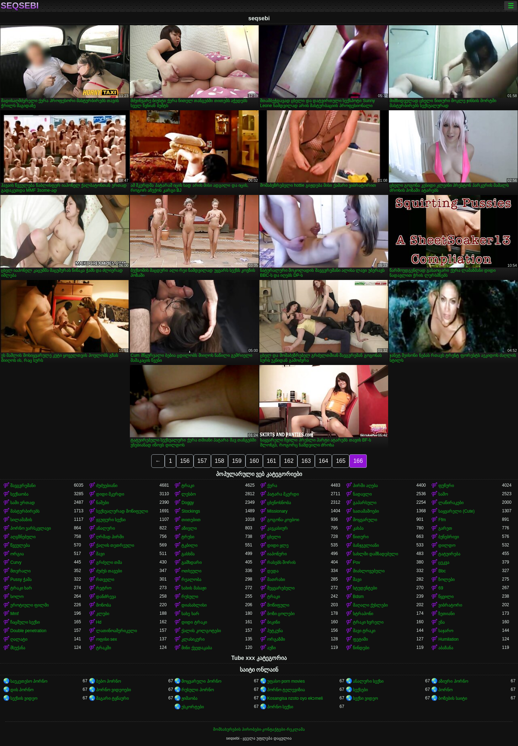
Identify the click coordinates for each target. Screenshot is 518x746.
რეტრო (103, 588)
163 (306, 461)
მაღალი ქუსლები (370, 605)
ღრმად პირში (110, 536)
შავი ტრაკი (364, 630)
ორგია (17, 553)
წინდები (361, 647)
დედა (273, 570)
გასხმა (188, 553)
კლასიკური (193, 639)
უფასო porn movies (286, 681)
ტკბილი (189, 545)
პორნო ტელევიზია (286, 689)
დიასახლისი (194, 605)
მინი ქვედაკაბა (196, 647)
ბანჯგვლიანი (366, 545)
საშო (443, 494)
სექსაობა (19, 494)
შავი (100, 553)
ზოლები (446, 579)
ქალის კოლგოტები (201, 630)
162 (289, 461)
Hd (98, 622)
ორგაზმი (276, 639)
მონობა (103, 605)
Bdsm (358, 596)
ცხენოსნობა (279, 502)
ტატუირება (449, 553)
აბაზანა (445, 647)
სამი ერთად (22, 502)
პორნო (445, 689)
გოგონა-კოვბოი (283, 519)
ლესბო (188, 494)
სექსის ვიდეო (23, 698)
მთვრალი (20, 570)
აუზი (271, 647)
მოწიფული (278, 605)
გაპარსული (364, 502)
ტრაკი (187, 485)
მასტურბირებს (24, 511)
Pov (356, 562)
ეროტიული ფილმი (29, 605)
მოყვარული (365, 519)
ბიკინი (273, 622)
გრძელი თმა (109, 562)
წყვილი (446, 596)
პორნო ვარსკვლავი (30, 528)
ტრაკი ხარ (21, 588)
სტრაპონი (363, 613)
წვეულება (20, 545)
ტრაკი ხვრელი (368, 622)
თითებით (191, 519)
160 (254, 461)
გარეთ (445, 528)
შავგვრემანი (23, 485)
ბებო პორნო (108, 681)
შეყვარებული (281, 588)
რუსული (189, 596)
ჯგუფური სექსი (111, 519)
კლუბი (102, 613)
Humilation (448, 639)
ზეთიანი (446, 613)
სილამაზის (21, 519)
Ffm (442, 519)
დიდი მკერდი (110, 494)
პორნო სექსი (280, 706)
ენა (441, 622)
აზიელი (189, 528)
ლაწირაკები (451, 502)
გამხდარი (191, 562)
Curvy (15, 562)
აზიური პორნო (453, 681)
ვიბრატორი (450, 605)
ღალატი (18, 639)
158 (219, 461)
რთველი (105, 579)
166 (358, 461)
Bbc (442, 570)
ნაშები (102, 502)
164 (323, 461)
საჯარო (445, 630)
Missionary (277, 511)
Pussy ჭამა (21, 579)
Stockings (190, 511)
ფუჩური (446, 485)
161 (271, 461)
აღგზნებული (23, 536)
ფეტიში (360, 639)
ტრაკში (103, 647)
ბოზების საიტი (452, 698)
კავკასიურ (277, 528)
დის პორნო (21, 689)
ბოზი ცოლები (281, 613)
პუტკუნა (275, 630)
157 (202, 461)
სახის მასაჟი (193, 588)
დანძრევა (106, 596)
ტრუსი (187, 536)
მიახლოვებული (369, 570)
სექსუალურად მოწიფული (122, 511)
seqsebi (20, 5)
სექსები (360, 689)
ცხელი (274, 536)
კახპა (358, 528)
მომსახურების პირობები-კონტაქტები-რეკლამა (259, 729)
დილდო (446, 545)
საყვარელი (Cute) (456, 511)
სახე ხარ (190, 613)
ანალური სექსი (368, 681)
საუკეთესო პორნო (28, 681)
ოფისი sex (106, 639)
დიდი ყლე (278, 545)
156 (185, 461)
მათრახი (276, 579)
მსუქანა (17, 647)
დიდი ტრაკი (194, 622)
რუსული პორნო (197, 689)
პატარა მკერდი (283, 494)
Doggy (187, 502)
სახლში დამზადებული (375, 553)
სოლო (16, 596)
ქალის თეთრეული (115, 545)
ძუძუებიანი (106, 485)
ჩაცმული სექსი (25, 622)
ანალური (105, 528)
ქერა (272, 485)
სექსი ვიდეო (365, 698)
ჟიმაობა (189, 698)
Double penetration (28, 630)
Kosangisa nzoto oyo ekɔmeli (295, 698)
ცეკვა (443, 562)
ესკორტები (192, 706)
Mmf (14, 613)
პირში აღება (365, 485)
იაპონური (277, 553)
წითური (361, 536)
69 (440, 588)
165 (340, 461)
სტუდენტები (365, 588)
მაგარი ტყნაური (112, 698)
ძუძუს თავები (109, 570)
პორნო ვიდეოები (113, 689)
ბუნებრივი (448, 536)
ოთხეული (191, 570)
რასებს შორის (281, 562)
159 (237, 461)
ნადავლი (362, 494)
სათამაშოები (366, 511)
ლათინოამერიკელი (116, 630)
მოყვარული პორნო (201, 681)
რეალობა (191, 579)
